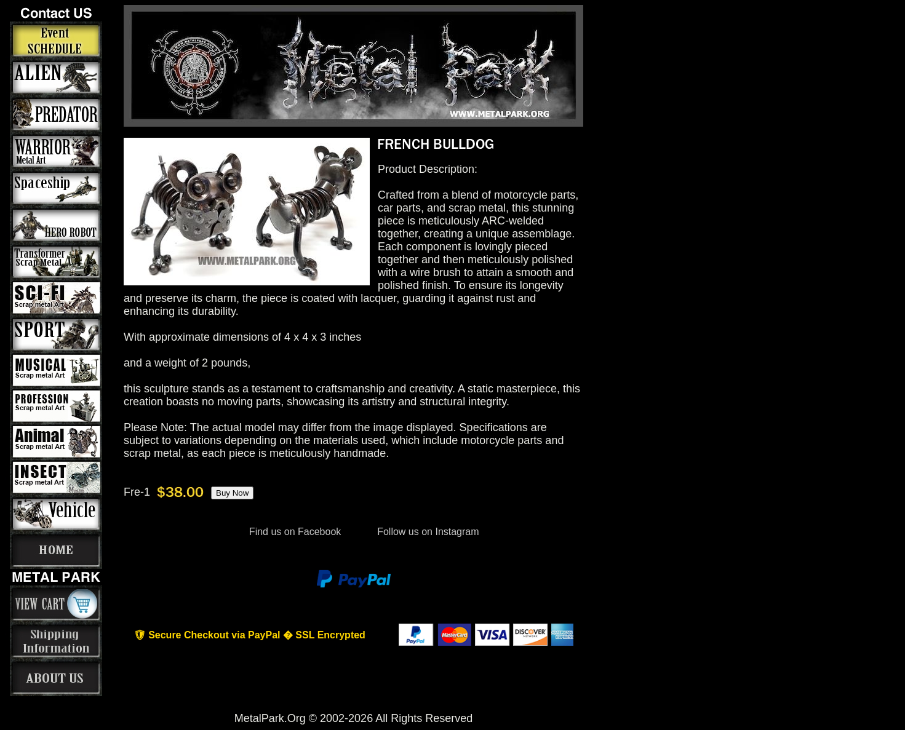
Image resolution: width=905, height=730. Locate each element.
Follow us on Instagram (427, 531)
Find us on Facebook (294, 531)
